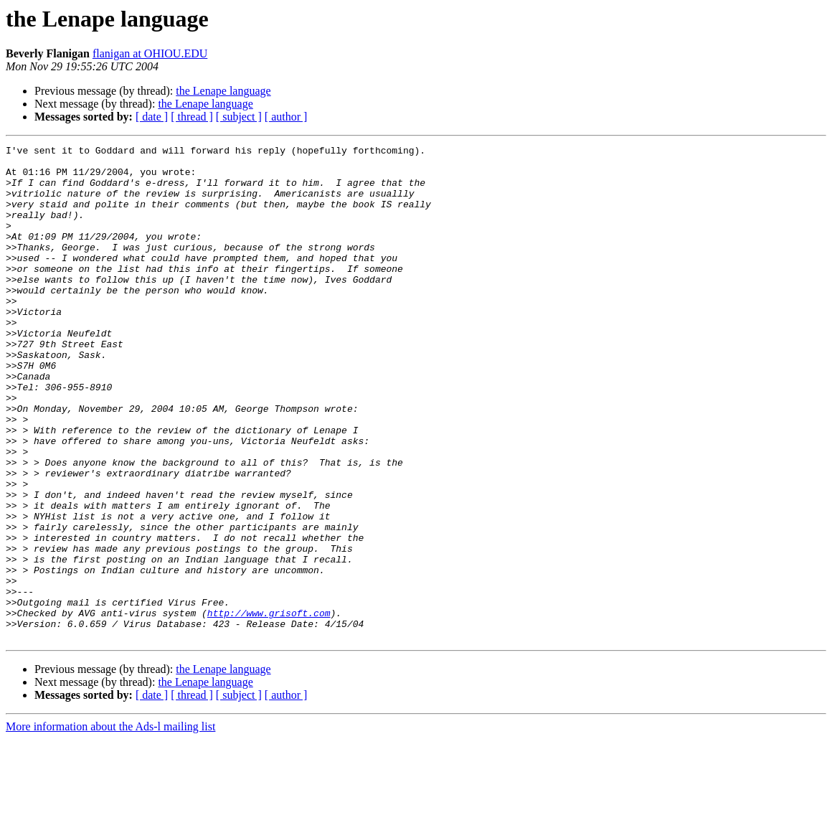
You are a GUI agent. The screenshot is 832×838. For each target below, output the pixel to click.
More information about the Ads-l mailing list (110, 825)
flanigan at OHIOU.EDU (150, 53)
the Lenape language (223, 91)
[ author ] (286, 116)
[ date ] (152, 116)
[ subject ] (239, 116)
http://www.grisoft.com (269, 707)
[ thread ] (192, 116)
